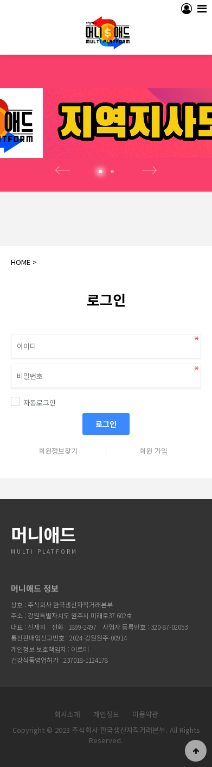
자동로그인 (33, 402)
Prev (63, 170)
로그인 (106, 424)
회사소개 (67, 714)
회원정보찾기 (58, 451)
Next (149, 170)
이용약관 (145, 714)
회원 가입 (153, 451)
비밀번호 (0, 320)
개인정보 (106, 714)
